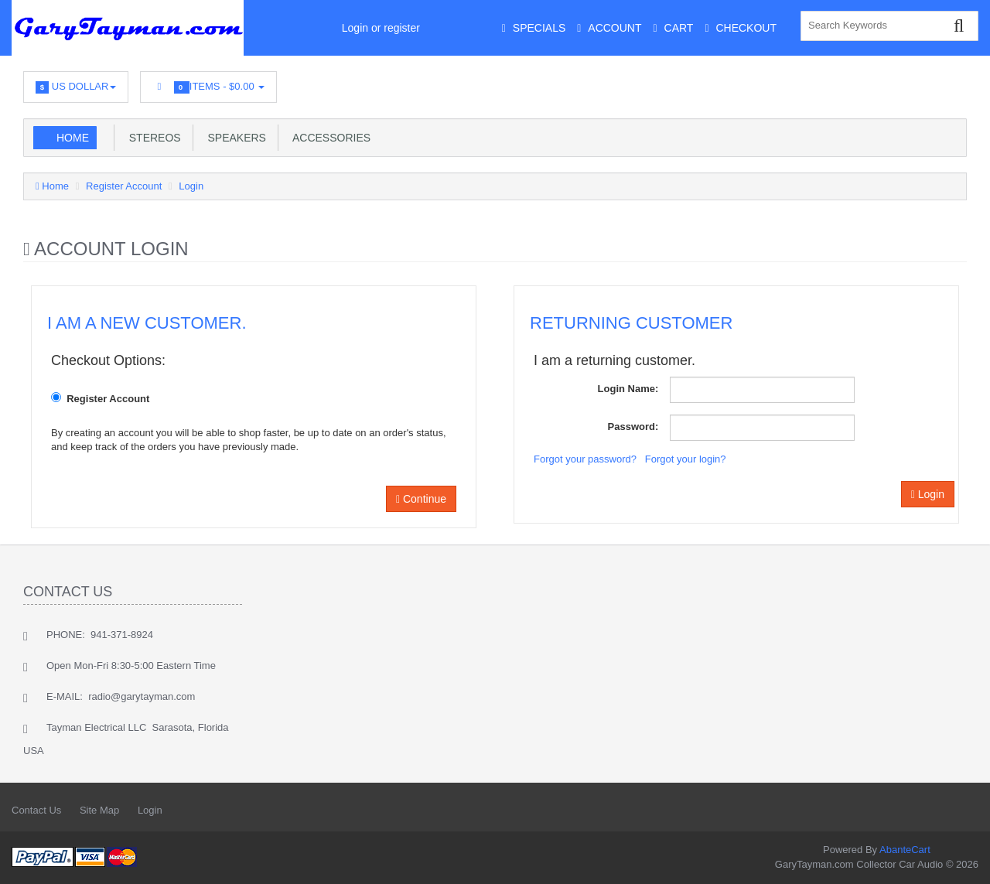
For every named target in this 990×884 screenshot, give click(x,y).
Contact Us (36, 810)
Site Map (99, 810)
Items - (208, 87)
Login (191, 186)
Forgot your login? (685, 459)
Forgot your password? (585, 459)
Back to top (963, 860)
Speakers (234, 137)
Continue (421, 499)
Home (72, 137)
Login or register (381, 28)
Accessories (328, 137)
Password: (633, 426)
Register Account (124, 186)
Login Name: (628, 388)
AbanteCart (904, 849)
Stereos (152, 137)
